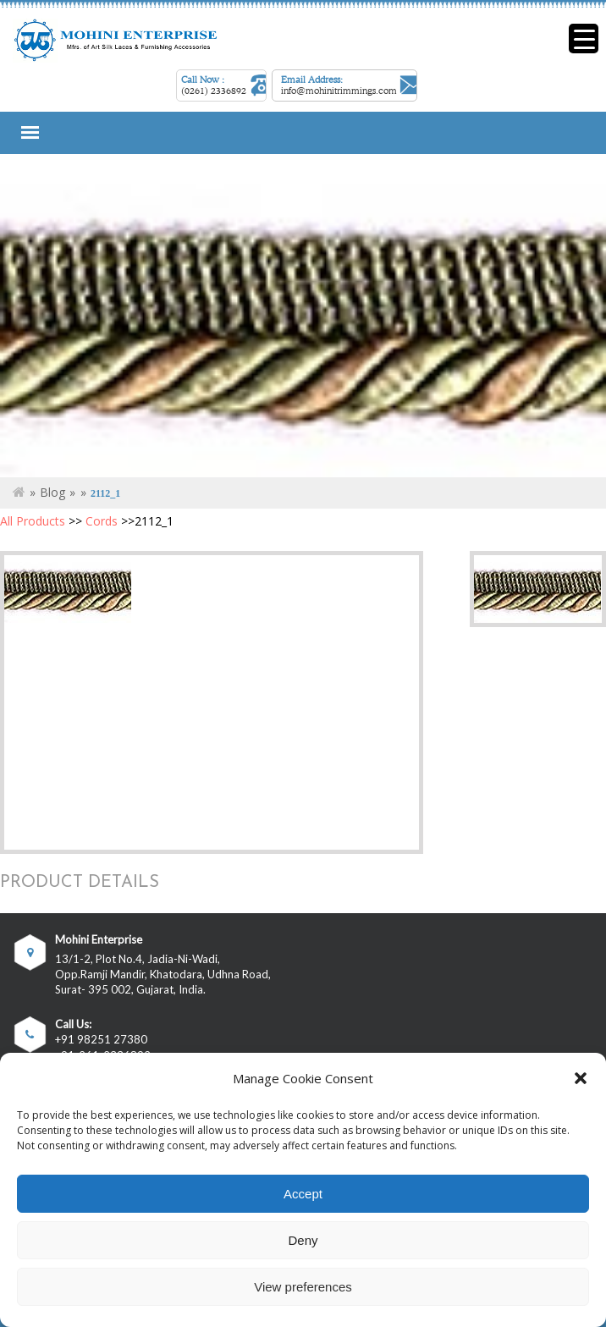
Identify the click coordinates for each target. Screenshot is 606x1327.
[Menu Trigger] (583, 38)
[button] (580, 1078)
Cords (101, 521)
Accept (303, 1194)
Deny (302, 1240)
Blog (52, 492)
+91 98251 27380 (101, 1039)
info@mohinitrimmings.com (339, 90)
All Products (32, 521)
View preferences (303, 1287)
